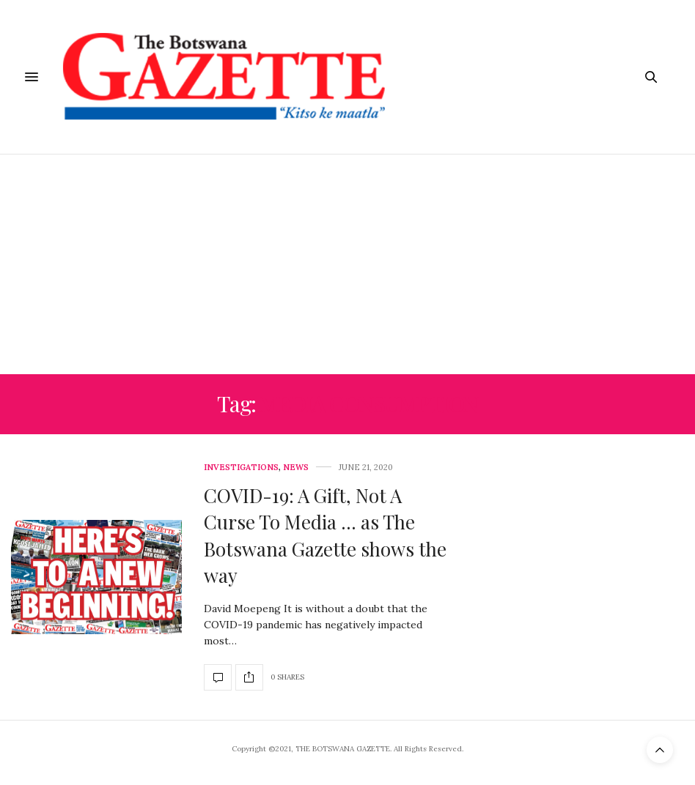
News (296, 468)
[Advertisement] (347, 264)
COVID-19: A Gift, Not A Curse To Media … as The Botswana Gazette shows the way (325, 535)
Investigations (241, 468)
